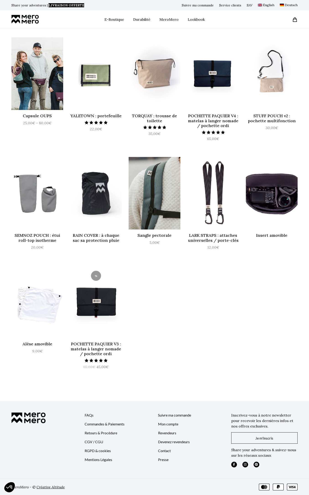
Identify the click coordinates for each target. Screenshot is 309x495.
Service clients (230, 5)
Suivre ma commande (198, 5)
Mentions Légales (98, 459)
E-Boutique (114, 19)
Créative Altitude (50, 487)
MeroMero (169, 19)
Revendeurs (167, 433)
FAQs (89, 415)
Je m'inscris (264, 438)
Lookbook (196, 19)
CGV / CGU (94, 442)
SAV (249, 5)
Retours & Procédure (101, 433)
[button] (9, 487)
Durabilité (141, 19)
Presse (163, 459)
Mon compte (168, 424)
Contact (164, 450)
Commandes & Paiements (105, 424)
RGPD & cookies (98, 450)
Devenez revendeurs (174, 442)
